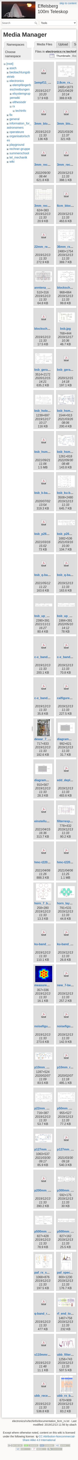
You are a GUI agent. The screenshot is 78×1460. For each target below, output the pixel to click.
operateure (16, 132)
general (14, 119)
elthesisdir (19, 102)
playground (16, 144)
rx (13, 106)
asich (12, 68)
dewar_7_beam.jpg (47, 739)
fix (10, 114)
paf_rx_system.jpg (47, 1272)
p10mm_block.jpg (47, 1067)
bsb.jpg (65, 328)
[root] (9, 63)
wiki (12, 161)
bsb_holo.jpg (43, 410)
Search (36, 23)
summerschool (19, 153)
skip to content (68, 3)
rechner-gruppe (19, 149)
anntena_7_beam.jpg (49, 287)
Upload (63, 44)
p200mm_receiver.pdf (49, 1190)
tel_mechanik (18, 157)
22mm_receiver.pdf (48, 246)
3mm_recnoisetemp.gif (50, 205)
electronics (16, 80)
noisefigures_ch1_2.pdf (51, 1026)
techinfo (20, 110)
